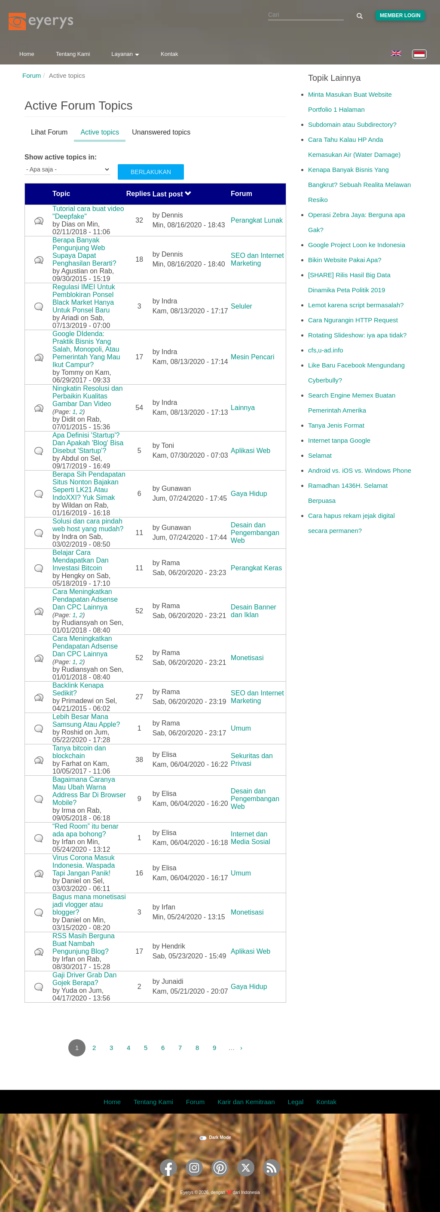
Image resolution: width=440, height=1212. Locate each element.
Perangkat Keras (256, 568)
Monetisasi (247, 657)
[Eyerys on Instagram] (194, 1179)
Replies (138, 193)
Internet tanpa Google (339, 440)
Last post (172, 194)
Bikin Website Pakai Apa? (345, 259)
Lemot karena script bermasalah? (356, 305)
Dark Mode (220, 1137)
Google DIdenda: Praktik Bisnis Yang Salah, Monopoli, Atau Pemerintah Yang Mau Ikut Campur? (86, 349)
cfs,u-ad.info (325, 350)
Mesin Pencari (252, 357)
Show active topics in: (60, 157)
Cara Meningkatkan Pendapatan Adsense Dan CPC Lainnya (85, 599)
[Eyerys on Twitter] (246, 1179)
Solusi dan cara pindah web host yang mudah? (87, 525)
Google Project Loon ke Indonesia (356, 244)
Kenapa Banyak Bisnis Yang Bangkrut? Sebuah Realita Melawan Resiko (359, 184)
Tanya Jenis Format (336, 425)
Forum (31, 75)
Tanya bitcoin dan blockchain (79, 751)
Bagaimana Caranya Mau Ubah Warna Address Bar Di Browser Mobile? (89, 791)
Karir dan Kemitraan (246, 1101)
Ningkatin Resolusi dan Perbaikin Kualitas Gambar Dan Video (87, 396)
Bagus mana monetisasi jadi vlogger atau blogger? (89, 904)
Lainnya (243, 407)
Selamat (320, 455)
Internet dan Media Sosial (250, 837)
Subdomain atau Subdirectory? (352, 124)
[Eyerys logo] (41, 21)
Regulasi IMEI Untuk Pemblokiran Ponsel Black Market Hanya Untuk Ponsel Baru (83, 298)
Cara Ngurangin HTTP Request (353, 320)
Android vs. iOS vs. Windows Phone (359, 470)
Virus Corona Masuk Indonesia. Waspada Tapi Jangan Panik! (83, 865)
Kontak (169, 54)
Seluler (241, 306)
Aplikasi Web (250, 450)
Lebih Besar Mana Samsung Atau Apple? (86, 720)
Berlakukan (151, 171)
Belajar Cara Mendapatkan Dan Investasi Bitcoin (80, 560)
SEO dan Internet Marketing (257, 259)
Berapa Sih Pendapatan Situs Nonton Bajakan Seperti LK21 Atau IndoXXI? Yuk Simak (88, 486)
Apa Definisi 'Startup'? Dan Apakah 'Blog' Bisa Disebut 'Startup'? (87, 443)
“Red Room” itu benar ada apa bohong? (85, 830)
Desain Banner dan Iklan (253, 610)
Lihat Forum (49, 132)
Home (26, 54)
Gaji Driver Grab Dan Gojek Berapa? (84, 978)
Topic (61, 193)
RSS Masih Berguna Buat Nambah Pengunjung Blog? (83, 943)
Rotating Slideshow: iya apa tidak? (357, 335)
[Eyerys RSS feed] (271, 1179)
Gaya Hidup (249, 493)
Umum (241, 728)
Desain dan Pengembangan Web (255, 532)
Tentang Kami (73, 54)
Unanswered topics (161, 132)
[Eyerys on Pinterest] (220, 1179)
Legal (296, 1101)
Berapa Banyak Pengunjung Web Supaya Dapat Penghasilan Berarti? (84, 251)
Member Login (400, 15)
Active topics (102, 134)
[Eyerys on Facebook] (168, 1179)
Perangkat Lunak (257, 220)
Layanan (125, 54)
